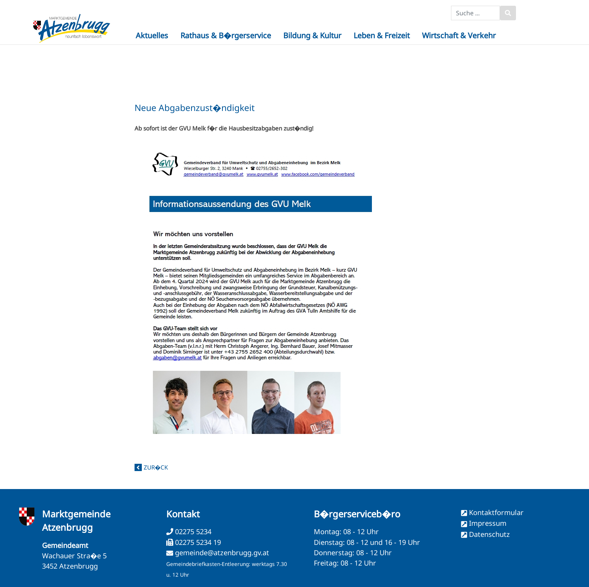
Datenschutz (489, 534)
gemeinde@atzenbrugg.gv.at (222, 552)
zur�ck (156, 467)
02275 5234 (192, 531)
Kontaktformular (496, 512)
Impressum (487, 523)
